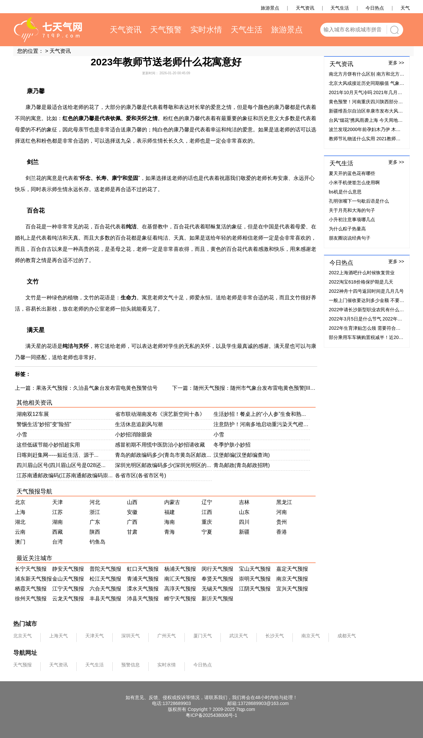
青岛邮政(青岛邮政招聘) (241, 465)
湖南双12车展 (33, 414)
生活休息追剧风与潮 (139, 424)
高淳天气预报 (180, 588)
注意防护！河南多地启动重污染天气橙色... (261, 424)
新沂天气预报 (217, 598)
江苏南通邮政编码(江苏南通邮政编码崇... (65, 475)
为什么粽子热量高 (347, 228)
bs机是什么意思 (345, 191)
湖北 (20, 522)
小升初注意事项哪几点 (352, 219)
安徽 (132, 512)
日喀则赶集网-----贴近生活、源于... (57, 455)
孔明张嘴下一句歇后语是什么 (359, 201)
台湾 (57, 542)
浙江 (95, 512)
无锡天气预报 (217, 588)
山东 (244, 512)
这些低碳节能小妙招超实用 (48, 445)
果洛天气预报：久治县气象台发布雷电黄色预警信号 (97, 388)
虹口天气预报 (143, 569)
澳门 (20, 542)
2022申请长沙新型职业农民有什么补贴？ (371, 309)
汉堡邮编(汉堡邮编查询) (241, 455)
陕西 (95, 532)
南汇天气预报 (180, 579)
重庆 (207, 522)
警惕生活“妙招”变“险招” (44, 424)
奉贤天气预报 (217, 579)
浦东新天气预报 (33, 579)
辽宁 (207, 502)
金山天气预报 (68, 579)
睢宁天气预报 (180, 598)
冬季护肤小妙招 (231, 445)
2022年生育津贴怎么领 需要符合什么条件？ (374, 328)
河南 (281, 512)
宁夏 (207, 532)
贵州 (281, 522)
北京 (20, 502)
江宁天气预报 (68, 588)
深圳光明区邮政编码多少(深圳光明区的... (163, 465)
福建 (169, 512)
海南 (169, 522)
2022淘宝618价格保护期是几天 (361, 282)
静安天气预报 (68, 569)
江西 (207, 512)
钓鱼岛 (97, 542)
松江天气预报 (105, 579)
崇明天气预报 (255, 579)
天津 (57, 502)
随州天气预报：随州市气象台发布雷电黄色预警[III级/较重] (261, 388)
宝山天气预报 (255, 569)
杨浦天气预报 (180, 569)
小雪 (22, 434)
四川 (244, 522)
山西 (132, 502)
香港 (281, 532)
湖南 (57, 522)
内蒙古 (172, 502)
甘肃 (132, 532)
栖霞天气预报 (31, 588)
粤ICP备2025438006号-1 (211, 715)
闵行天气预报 (217, 569)
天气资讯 (60, 51)
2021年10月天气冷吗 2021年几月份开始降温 (375, 92)
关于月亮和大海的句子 (352, 210)
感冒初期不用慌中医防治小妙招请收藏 (160, 445)
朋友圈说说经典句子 (349, 238)
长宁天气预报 (31, 569)
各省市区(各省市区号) (140, 475)
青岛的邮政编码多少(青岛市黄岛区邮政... (163, 455)
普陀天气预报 (105, 569)
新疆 (244, 532)
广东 (95, 522)
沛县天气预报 (143, 598)
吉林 (244, 502)
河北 (95, 502)
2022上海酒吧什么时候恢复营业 (362, 272)
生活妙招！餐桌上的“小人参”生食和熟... (259, 414)
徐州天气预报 (31, 598)
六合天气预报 (105, 588)
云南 (20, 532)
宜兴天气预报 (292, 588)
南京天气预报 (292, 579)
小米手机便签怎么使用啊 (354, 182)
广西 (132, 522)
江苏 (57, 512)
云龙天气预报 (68, 598)
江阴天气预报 (255, 588)
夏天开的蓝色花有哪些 (352, 173)
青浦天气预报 (143, 579)
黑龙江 (284, 502)
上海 (20, 512)
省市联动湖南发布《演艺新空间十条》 (160, 414)
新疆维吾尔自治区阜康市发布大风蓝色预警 (373, 111)
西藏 (57, 532)
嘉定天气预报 (292, 569)
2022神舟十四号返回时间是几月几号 (366, 291)
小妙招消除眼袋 (133, 434)
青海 (169, 532)
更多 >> (396, 62)
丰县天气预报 (105, 598)
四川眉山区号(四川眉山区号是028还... (61, 465)
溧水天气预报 (143, 588)
